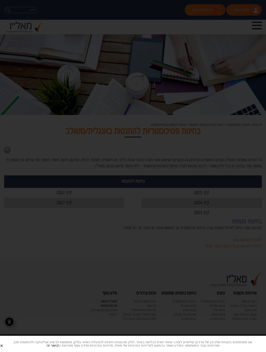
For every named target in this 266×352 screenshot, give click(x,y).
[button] (6, 342)
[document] (133, 176)
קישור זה (53, 345)
